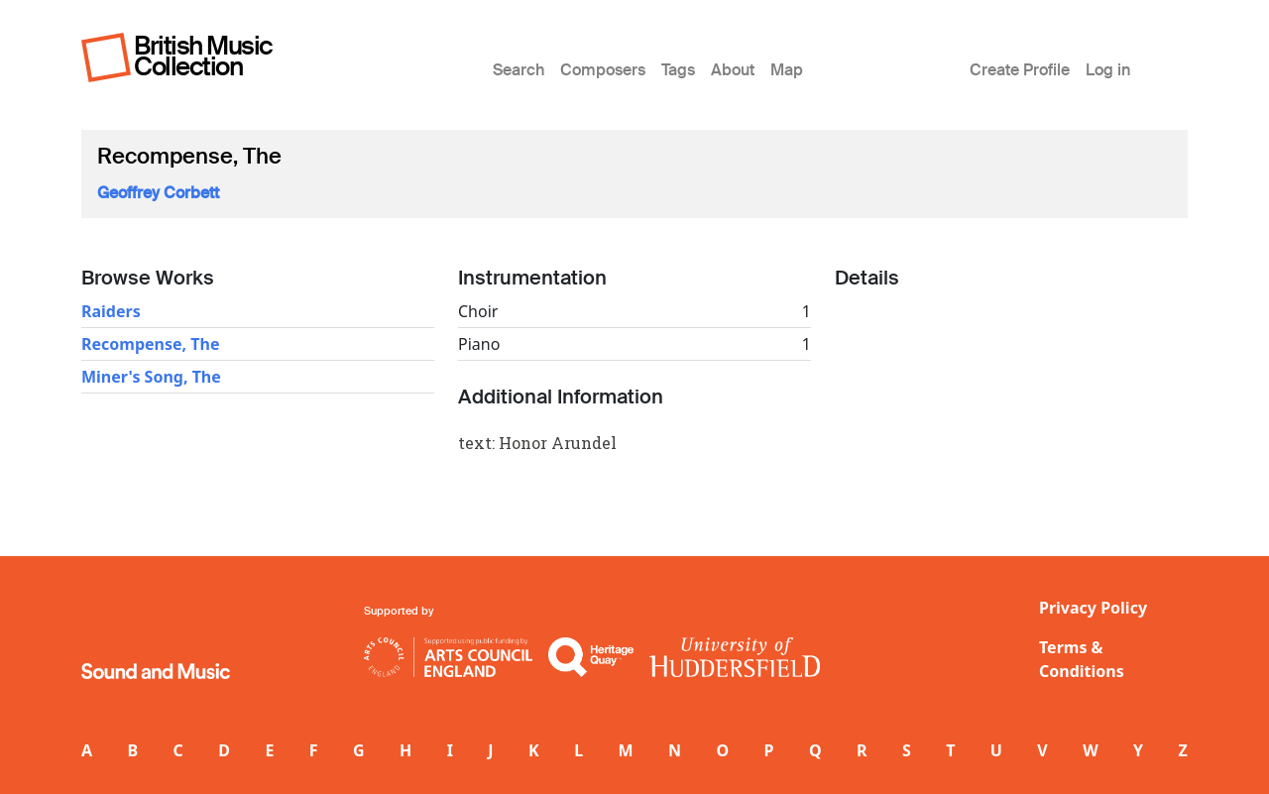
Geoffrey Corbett (158, 192)
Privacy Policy (1093, 608)
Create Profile (1020, 69)
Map (786, 69)
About (732, 69)
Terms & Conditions (1081, 659)
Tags (678, 69)
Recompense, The (150, 344)
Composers (602, 69)
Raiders (111, 311)
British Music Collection (203, 56)
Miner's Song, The (151, 377)
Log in (1108, 69)
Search (518, 69)
